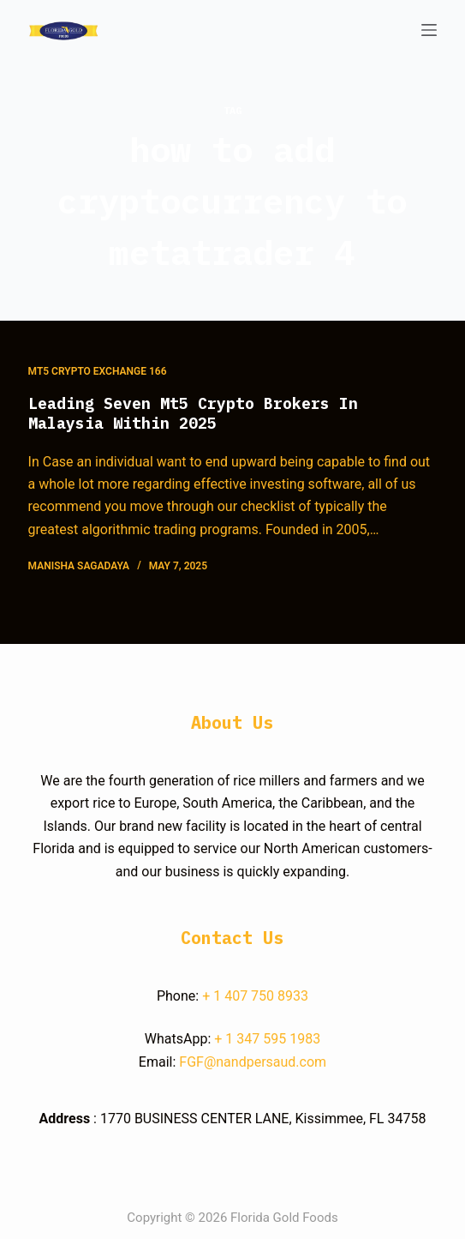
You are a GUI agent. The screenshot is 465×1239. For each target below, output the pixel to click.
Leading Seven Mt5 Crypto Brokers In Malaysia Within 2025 (193, 413)
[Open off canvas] (429, 30)
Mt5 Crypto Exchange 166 (97, 371)
